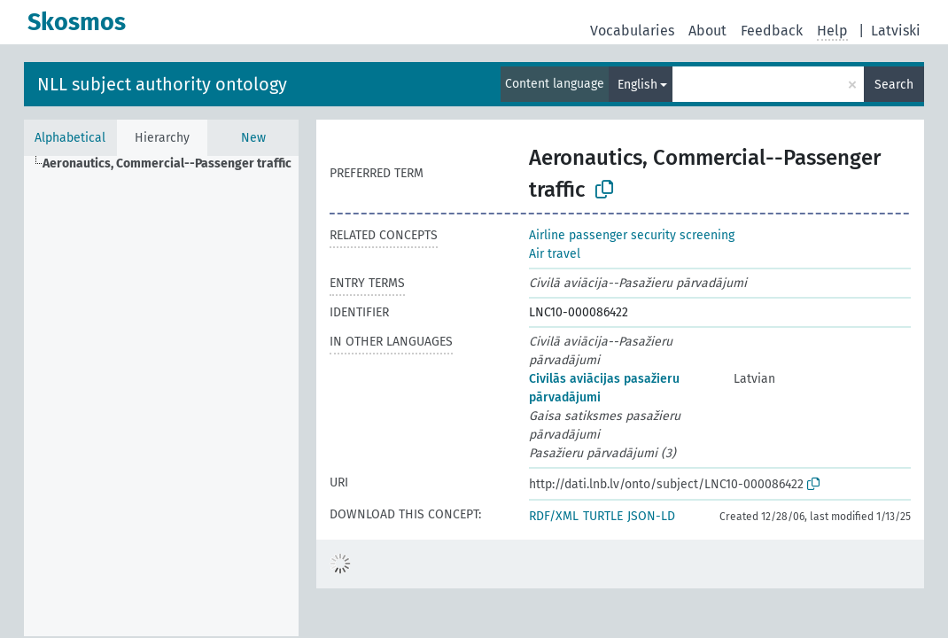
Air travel (554, 253)
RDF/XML (554, 516)
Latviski (896, 30)
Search (893, 84)
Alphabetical (70, 137)
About (707, 30)
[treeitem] (174, 164)
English (637, 84)
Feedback (772, 30)
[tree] (161, 396)
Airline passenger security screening (631, 235)
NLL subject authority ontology (162, 84)
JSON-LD (651, 516)
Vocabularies (632, 30)
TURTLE (603, 516)
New (253, 137)
